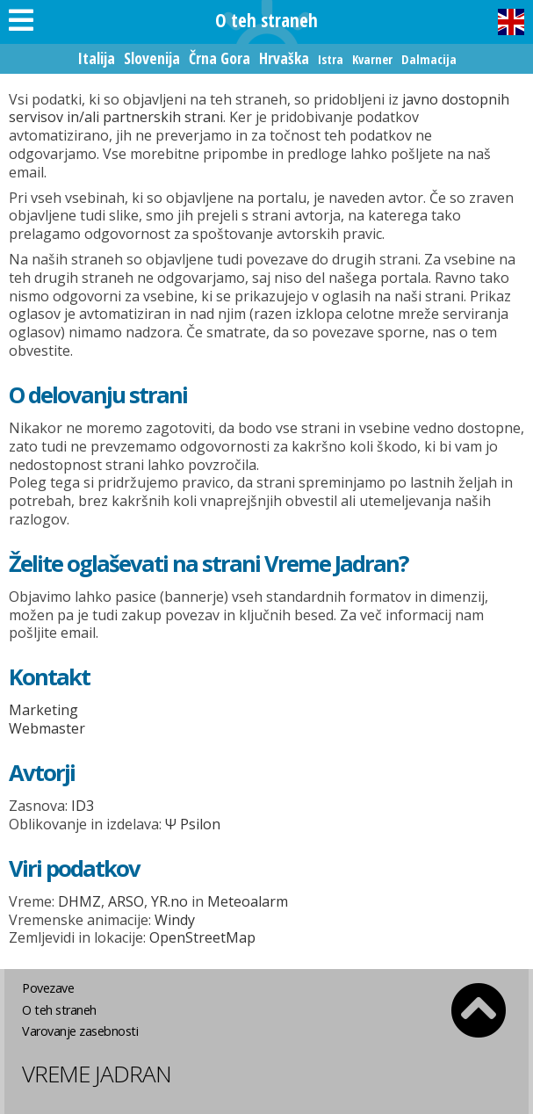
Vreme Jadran (96, 1073)
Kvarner (372, 59)
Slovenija (152, 58)
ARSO (126, 901)
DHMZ (79, 901)
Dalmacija (429, 59)
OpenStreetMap (202, 937)
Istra (330, 59)
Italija (96, 58)
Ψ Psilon (192, 824)
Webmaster (47, 728)
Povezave (48, 988)
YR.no (169, 901)
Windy (175, 920)
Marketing (43, 710)
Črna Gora (219, 58)
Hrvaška (284, 58)
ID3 (82, 805)
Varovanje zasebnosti (80, 1031)
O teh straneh (59, 1010)
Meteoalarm (247, 901)
